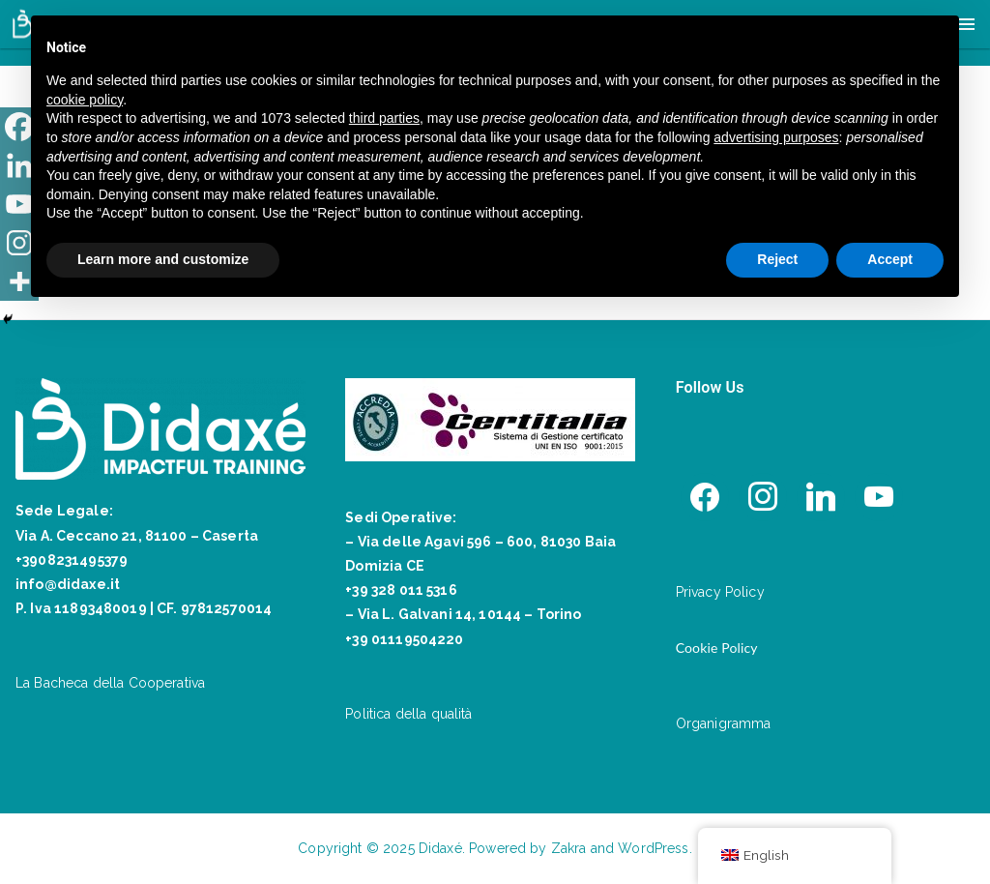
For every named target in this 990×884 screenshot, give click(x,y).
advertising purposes (775, 137)
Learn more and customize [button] (162, 259)
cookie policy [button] (84, 99)
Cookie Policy (717, 647)
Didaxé (440, 848)
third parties (384, 118)
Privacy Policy (720, 592)
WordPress (653, 848)
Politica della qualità (408, 714)
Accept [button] (890, 259)
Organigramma (724, 723)
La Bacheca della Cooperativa (110, 683)
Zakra (569, 848)
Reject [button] (777, 259)
